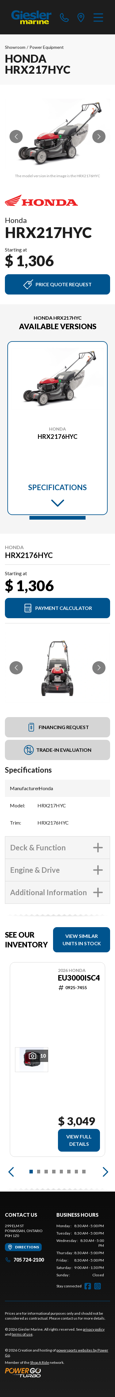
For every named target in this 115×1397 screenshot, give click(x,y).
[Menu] (98, 17)
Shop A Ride (39, 1362)
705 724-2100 (24, 1259)
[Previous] (11, 1171)
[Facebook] (87, 1286)
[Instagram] (97, 1286)
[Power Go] (57, 1372)
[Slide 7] (76, 1171)
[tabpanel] (80, 1250)
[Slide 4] (54, 1171)
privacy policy (94, 1329)
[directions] (81, 17)
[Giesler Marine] (32, 17)
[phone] (64, 17)
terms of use (22, 1334)
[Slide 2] (38, 1171)
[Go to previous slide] (16, 136)
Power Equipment (46, 47)
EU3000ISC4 (79, 978)
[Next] (104, 1171)
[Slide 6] (69, 1171)
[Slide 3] (46, 1171)
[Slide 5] (61, 1171)
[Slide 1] (57, 518)
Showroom (15, 47)
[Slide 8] (84, 1171)
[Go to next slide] (98, 136)
